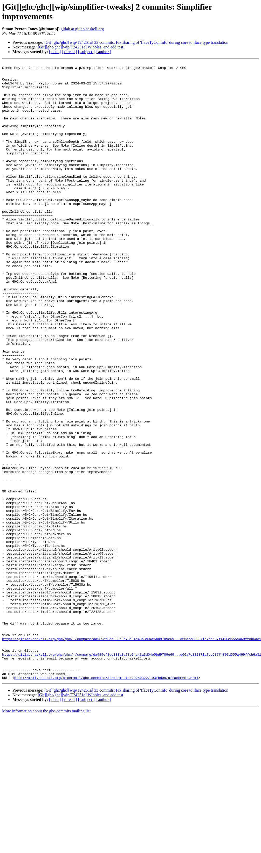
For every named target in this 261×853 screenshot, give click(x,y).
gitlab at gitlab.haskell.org (82, 29)
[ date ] (55, 51)
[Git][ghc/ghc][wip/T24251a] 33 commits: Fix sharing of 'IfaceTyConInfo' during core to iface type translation (136, 42)
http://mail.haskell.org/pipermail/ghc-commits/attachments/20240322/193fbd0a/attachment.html (106, 801)
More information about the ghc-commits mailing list (46, 834)
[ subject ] (86, 51)
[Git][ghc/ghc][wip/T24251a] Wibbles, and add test (80, 47)
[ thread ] (69, 51)
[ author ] (103, 51)
